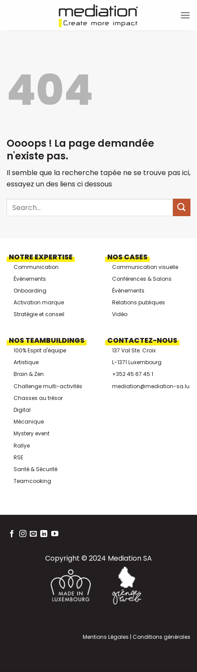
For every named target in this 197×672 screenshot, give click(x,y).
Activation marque (39, 302)
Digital (22, 410)
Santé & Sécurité (35, 469)
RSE (18, 457)
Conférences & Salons (142, 279)
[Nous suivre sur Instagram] (22, 534)
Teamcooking (32, 481)
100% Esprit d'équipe (40, 350)
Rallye (22, 445)
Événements (30, 279)
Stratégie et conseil (39, 314)
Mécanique (29, 421)
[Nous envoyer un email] (33, 534)
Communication (36, 267)
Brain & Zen (29, 374)
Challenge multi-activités (48, 386)
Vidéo (119, 314)
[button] (185, 15)
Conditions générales (160, 637)
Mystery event (31, 433)
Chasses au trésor (38, 398)
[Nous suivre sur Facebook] (11, 534)
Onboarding (30, 290)
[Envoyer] (181, 207)
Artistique (26, 362)
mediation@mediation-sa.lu (151, 386)
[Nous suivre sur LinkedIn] (43, 534)
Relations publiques (138, 302)
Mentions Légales (106, 637)
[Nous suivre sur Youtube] (54, 534)
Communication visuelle (145, 267)
